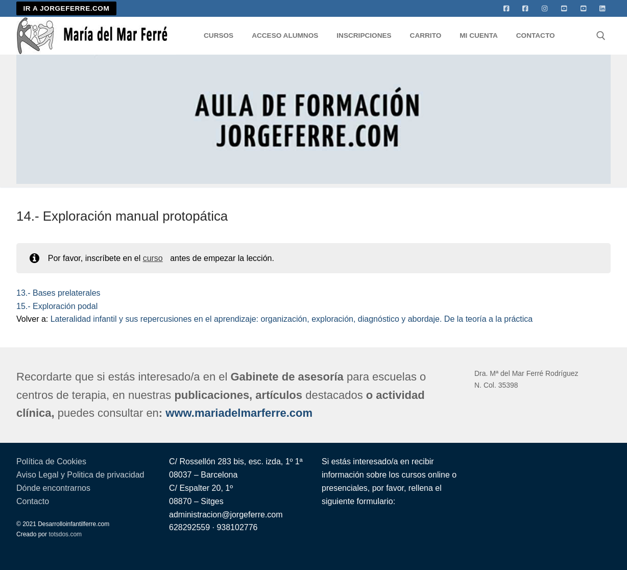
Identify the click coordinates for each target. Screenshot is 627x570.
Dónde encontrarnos (53, 488)
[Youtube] (564, 9)
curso (153, 258)
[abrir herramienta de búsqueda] (601, 35)
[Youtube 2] (583, 9)
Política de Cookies (51, 461)
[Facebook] (506, 9)
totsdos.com (65, 534)
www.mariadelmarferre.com (238, 413)
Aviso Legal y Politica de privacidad (80, 474)
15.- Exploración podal (57, 306)
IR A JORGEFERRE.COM (66, 8)
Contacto (32, 501)
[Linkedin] (602, 9)
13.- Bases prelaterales (58, 293)
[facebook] (525, 9)
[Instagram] (545, 9)
